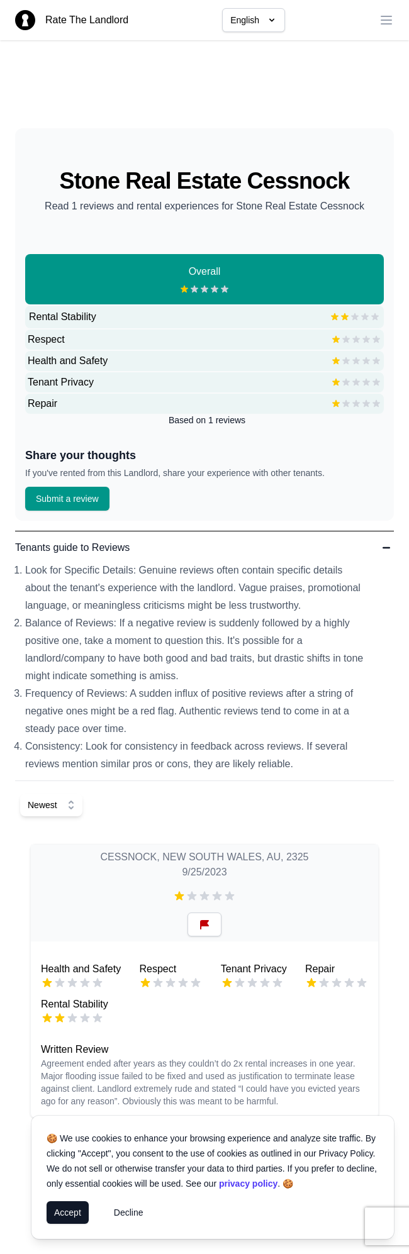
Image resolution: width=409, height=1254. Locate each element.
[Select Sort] (51, 805)
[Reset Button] (204, 924)
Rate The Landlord (86, 19)
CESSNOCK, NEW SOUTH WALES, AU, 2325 (204, 857)
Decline (128, 1212)
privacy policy (248, 1184)
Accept (67, 1212)
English (253, 20)
